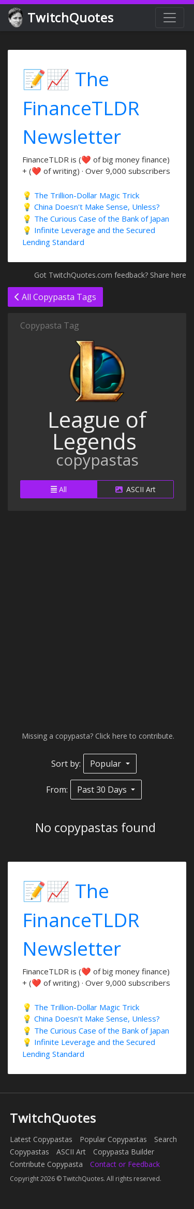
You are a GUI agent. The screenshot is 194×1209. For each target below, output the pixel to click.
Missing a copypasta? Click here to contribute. (97, 736)
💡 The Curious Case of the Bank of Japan (95, 218)
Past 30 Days (103, 789)
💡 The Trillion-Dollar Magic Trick (80, 195)
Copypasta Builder (123, 1152)
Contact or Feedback (125, 1164)
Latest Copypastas (41, 1139)
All (59, 489)
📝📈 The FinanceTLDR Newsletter (81, 107)
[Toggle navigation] (169, 17)
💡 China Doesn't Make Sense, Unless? (91, 206)
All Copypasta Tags (55, 297)
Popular (106, 763)
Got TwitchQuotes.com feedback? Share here (110, 275)
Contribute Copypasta (46, 1164)
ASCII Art (135, 489)
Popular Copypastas (113, 1139)
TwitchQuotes (62, 18)
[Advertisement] (97, 620)
